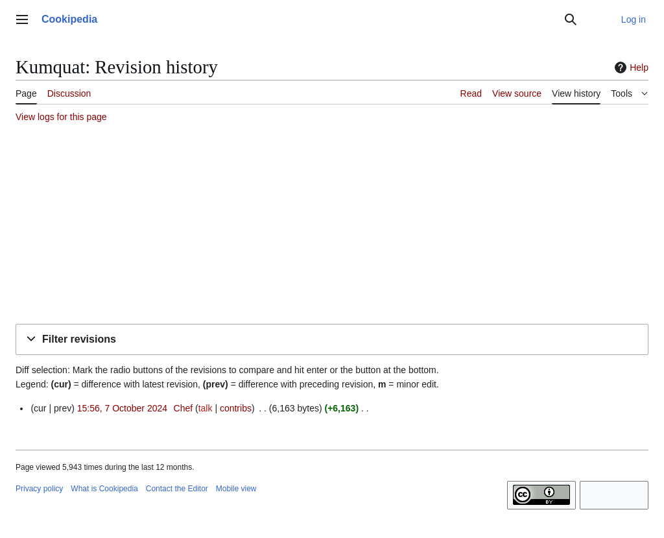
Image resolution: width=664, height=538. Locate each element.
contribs (236, 408)
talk (205, 408)
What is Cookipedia (104, 488)
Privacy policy (39, 488)
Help (629, 67)
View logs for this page (61, 117)
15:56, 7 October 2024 (122, 408)
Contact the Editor (177, 488)
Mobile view (236, 488)
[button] (332, 339)
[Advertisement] (332, 225)
